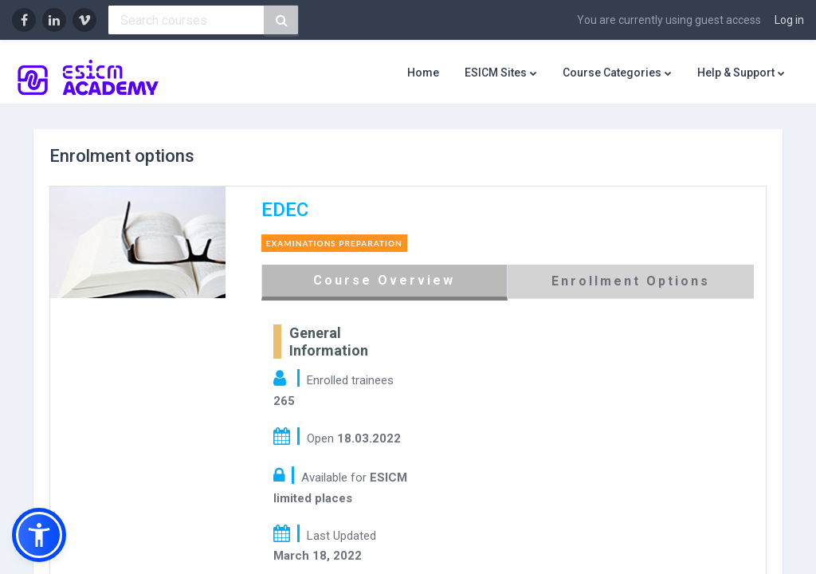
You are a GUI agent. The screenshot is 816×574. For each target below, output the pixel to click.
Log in (789, 20)
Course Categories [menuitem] (612, 72)
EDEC (296, 210)
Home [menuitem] (423, 72)
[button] (39, 535)
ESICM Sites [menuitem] (496, 72)
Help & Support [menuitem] (736, 72)
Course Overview (390, 280)
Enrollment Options (625, 281)
